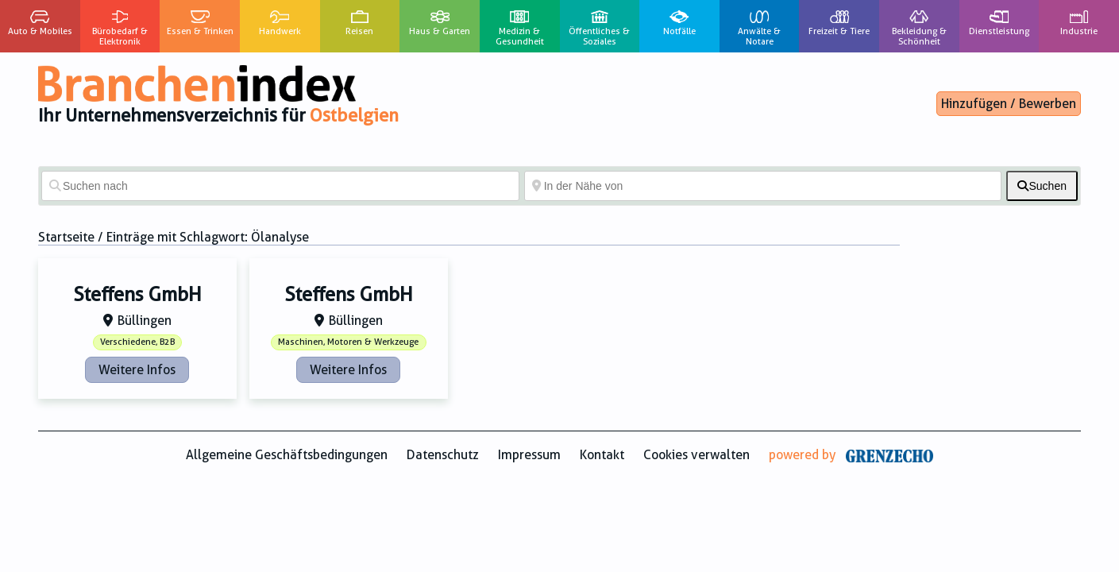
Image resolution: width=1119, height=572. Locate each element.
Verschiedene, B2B (137, 342)
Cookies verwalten (696, 454)
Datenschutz (443, 454)
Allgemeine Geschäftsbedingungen (287, 454)
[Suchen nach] (280, 186)
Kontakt (602, 454)
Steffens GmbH (137, 295)
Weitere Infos (137, 369)
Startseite (66, 237)
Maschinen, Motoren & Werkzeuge (348, 342)
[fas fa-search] (1042, 186)
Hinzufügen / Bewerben (1008, 103)
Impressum (529, 454)
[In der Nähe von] (763, 186)
